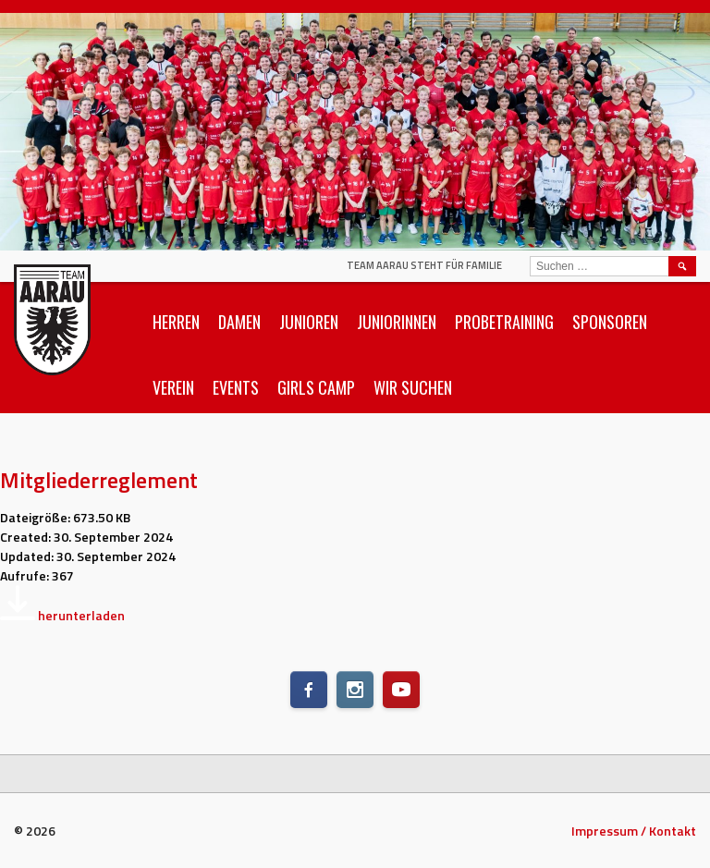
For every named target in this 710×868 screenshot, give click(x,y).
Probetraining (504, 322)
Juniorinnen (396, 322)
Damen (239, 322)
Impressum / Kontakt (633, 830)
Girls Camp (316, 387)
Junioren (308, 322)
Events (236, 387)
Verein (173, 387)
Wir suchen (412, 387)
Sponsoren (609, 322)
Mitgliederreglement (99, 479)
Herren (176, 322)
